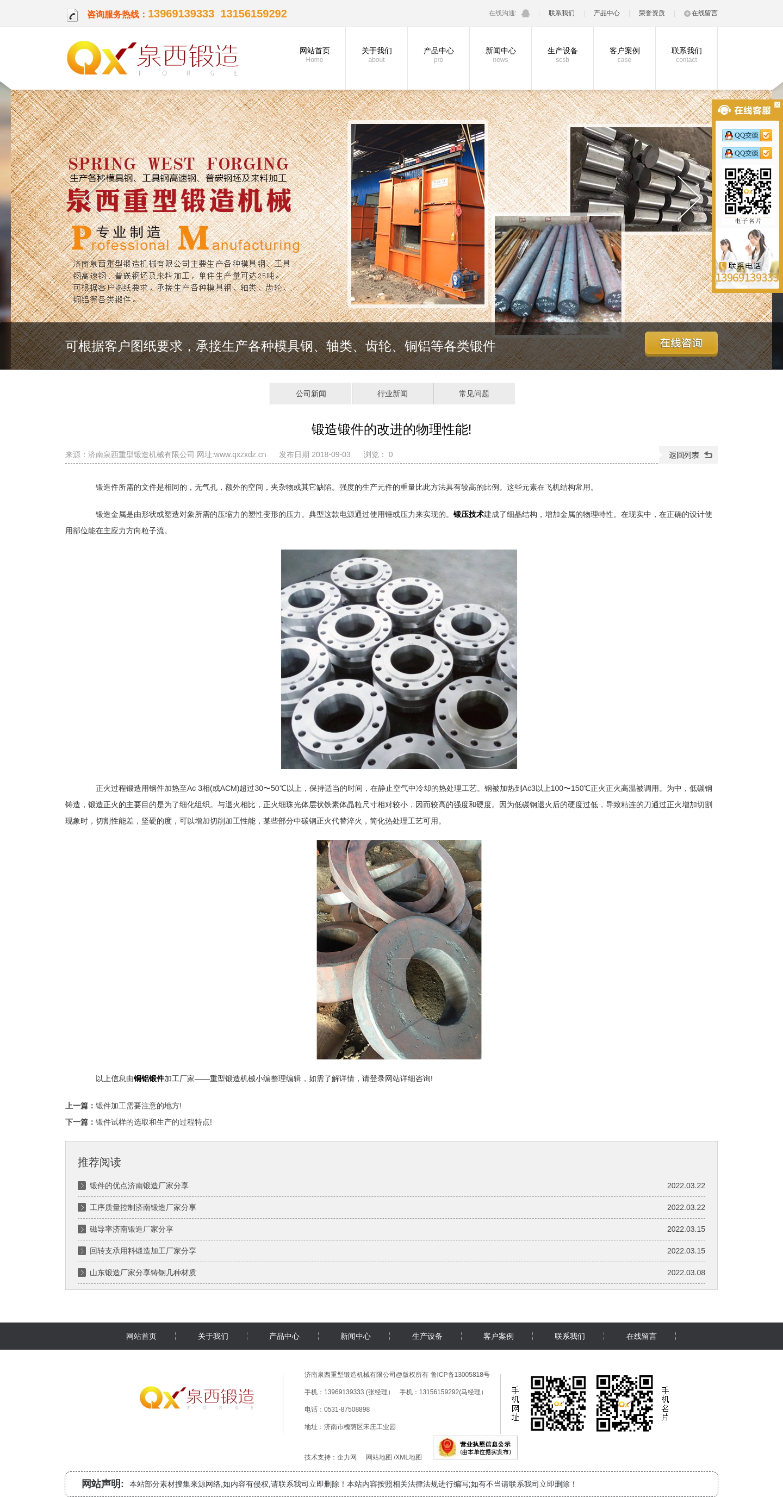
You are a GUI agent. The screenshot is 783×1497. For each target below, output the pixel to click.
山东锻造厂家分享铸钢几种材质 (143, 1272)
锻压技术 (468, 514)
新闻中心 (500, 55)
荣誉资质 (652, 13)
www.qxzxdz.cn (240, 454)
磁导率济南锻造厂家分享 (131, 1229)
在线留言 (701, 13)
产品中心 (607, 13)
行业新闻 (392, 393)
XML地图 (408, 1457)
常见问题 (474, 393)
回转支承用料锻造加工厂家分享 (143, 1250)
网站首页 (314, 55)
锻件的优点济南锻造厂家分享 (139, 1185)
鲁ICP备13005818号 (460, 1375)
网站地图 (379, 1457)
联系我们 (562, 13)
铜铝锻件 (149, 1078)
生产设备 (562, 55)
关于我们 (376, 55)
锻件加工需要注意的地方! (139, 1105)
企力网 (347, 1457)
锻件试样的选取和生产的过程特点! (154, 1122)
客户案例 (624, 55)
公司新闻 (311, 393)
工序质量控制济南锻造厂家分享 (143, 1207)
